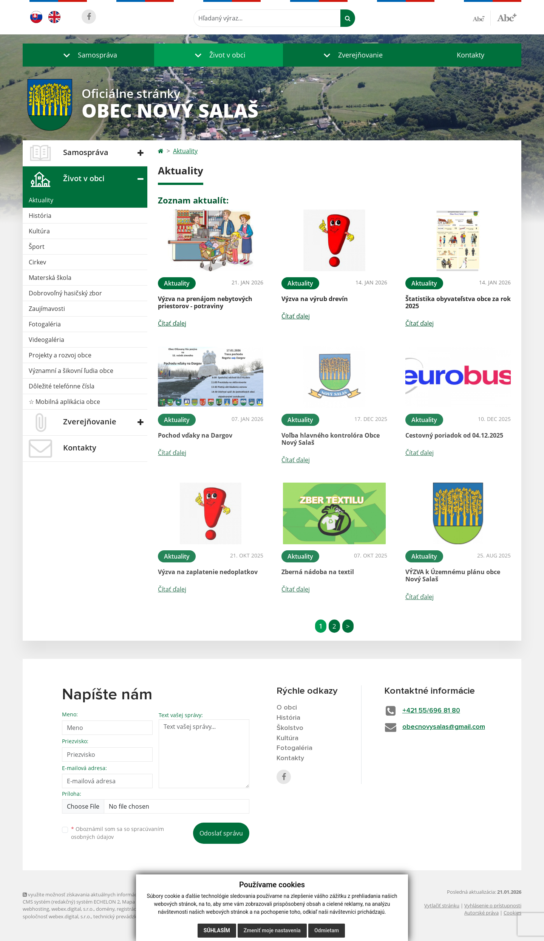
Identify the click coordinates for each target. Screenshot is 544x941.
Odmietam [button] (326, 930)
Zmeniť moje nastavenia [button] (272, 930)
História (40, 215)
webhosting (36, 908)
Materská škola (50, 277)
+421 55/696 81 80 (431, 710)
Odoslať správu (221, 833)
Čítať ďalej (172, 323)
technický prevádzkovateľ (122, 916)
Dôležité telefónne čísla (61, 386)
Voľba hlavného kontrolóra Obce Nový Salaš (330, 439)
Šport (37, 246)
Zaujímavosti (47, 308)
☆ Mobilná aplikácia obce (64, 402)
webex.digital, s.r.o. (72, 908)
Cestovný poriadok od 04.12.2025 (454, 435)
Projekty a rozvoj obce (60, 355)
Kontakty (470, 54)
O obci (287, 707)
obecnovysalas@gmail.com (443, 727)
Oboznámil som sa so (117, 832)
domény (105, 908)
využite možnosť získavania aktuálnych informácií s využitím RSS (97, 894)
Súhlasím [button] (217, 930)
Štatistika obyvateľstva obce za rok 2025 (458, 302)
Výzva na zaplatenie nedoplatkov (208, 572)
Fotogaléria (45, 324)
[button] (88, 55)
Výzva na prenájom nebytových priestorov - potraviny (205, 302)
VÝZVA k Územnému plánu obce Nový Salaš (452, 575)
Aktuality (41, 200)
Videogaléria (46, 339)
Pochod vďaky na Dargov (195, 435)
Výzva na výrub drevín (314, 299)
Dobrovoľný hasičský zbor (65, 293)
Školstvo (290, 728)
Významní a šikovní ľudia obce (71, 370)
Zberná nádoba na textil (317, 572)
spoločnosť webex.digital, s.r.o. (57, 916)
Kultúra (39, 231)
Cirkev (37, 262)
